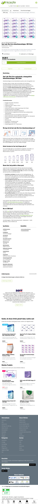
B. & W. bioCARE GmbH (24, 424)
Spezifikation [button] (6, 226)
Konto (20, 448)
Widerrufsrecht (5, 428)
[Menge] (4, 62)
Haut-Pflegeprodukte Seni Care (26, 215)
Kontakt (21, 440)
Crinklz (20, 434)
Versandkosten (12, 59)
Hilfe (20, 442)
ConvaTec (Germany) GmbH (25, 432)
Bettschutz (4, 446)
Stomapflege (4, 444)
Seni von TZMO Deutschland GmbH (9, 42)
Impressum (4, 420)
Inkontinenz (16, 10)
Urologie (3, 442)
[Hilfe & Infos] (36, 2)
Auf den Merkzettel (27, 68)
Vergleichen (10, 68)
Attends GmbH (22, 422)
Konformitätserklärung (25, 229)
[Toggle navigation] (2, 502)
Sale (2, 452)
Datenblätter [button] (24, 226)
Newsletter (4, 432)
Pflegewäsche (4, 448)
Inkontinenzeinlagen (25, 10)
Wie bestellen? (5, 430)
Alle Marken (21, 436)
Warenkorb (21, 446)
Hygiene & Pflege (5, 450)
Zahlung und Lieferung (6, 426)
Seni (8, 211)
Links (20, 444)
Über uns (3, 434)
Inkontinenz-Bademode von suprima (15, 202)
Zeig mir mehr (19, 304)
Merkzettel (21, 450)
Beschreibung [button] (6, 73)
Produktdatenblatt (25, 230)
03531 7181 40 (12, 6)
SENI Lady (5, 12)
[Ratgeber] (27, 502)
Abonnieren (32, 464)
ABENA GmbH (22, 420)
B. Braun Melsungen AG (24, 426)
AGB (2, 422)
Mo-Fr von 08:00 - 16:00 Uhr (23, 6)
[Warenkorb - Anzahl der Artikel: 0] (34, 502)
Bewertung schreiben (6, 280)
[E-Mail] (15, 465)
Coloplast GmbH (22, 430)
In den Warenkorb (21, 62)
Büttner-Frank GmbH (23, 428)
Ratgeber (3, 436)
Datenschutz (4, 424)
